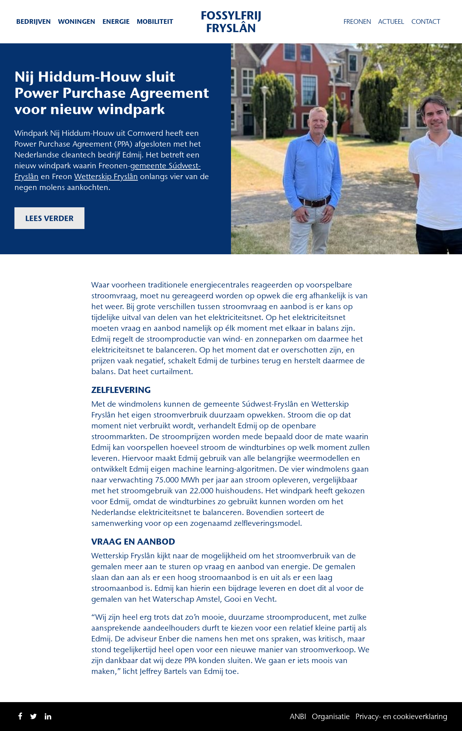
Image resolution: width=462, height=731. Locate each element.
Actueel (391, 22)
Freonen (357, 22)
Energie (116, 21)
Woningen (76, 21)
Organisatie (331, 716)
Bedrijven (33, 21)
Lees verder (49, 218)
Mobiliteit (155, 21)
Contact (425, 22)
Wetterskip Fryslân (106, 176)
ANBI (298, 716)
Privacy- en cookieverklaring (402, 716)
